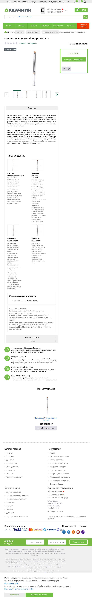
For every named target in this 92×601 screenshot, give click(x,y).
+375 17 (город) (58, 498)
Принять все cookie (39, 595)
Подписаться (78, 542)
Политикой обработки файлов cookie (19, 589)
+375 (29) (54, 9)
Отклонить (14, 595)
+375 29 (56, 491)
